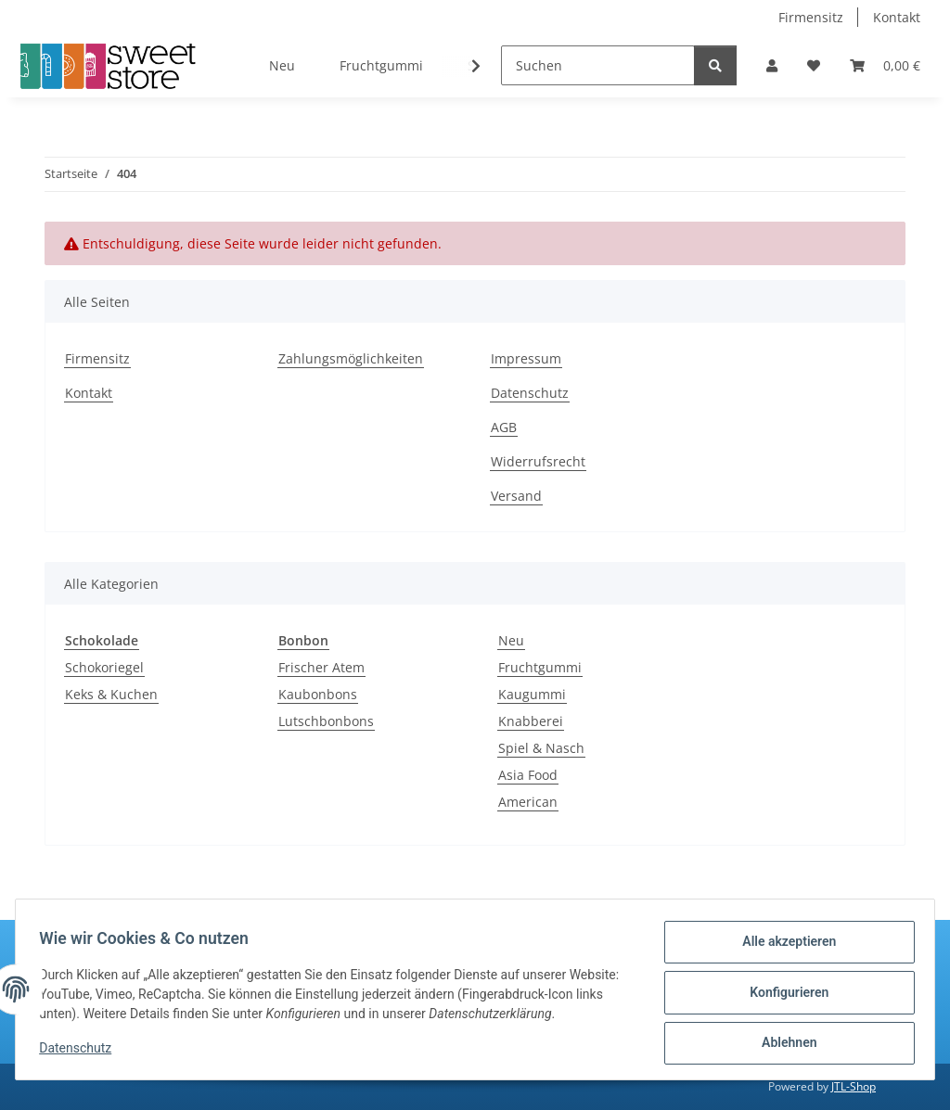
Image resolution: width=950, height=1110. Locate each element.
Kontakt (896, 17)
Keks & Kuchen (111, 694)
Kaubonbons (317, 694)
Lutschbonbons (326, 721)
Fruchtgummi (540, 667)
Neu (511, 640)
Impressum (526, 358)
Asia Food (528, 775)
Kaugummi (532, 694)
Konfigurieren (782, 996)
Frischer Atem (321, 667)
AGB (504, 427)
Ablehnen (782, 1044)
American (528, 801)
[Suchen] (598, 65)
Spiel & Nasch (541, 748)
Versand (516, 495)
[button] (771, 65)
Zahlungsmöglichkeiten (350, 358)
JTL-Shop (853, 1086)
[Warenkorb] (885, 65)
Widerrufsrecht (538, 461)
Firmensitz (810, 17)
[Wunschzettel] (813, 65)
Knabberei (530, 721)
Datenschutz (81, 1052)
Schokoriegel (104, 667)
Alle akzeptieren (782, 947)
